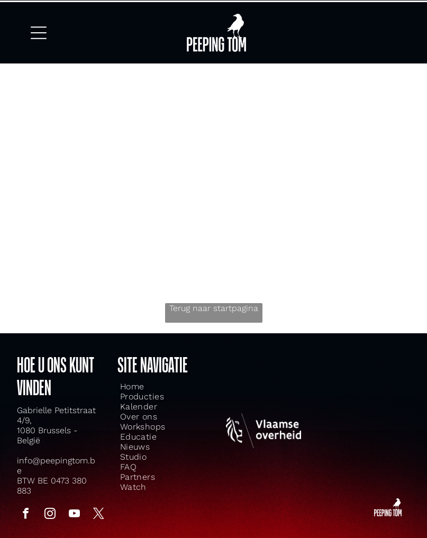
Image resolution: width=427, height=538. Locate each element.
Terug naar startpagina (213, 300)
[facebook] (25, 507)
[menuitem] (147, 378)
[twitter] (98, 507)
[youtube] (74, 507)
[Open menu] (39, 27)
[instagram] (49, 507)
